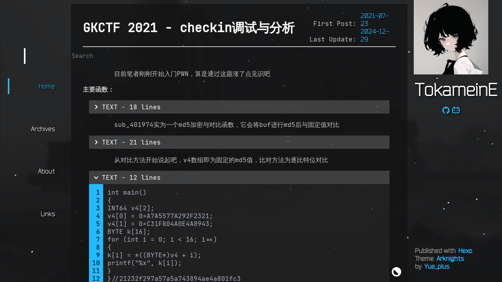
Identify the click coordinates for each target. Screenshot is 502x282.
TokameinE (456, 89)
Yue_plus (436, 266)
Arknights (450, 258)
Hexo (465, 250)
